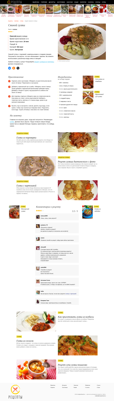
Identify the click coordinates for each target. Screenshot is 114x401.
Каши (76, 2)
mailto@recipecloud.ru (100, 395)
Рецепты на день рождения (87, 16)
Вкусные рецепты (110, 15)
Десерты (52, 2)
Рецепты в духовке (95, 15)
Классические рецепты (19, 15)
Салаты (91, 2)
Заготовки (61, 2)
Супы (104, 2)
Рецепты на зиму (103, 15)
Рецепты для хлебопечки (72, 15)
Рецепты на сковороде (49, 15)
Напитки (83, 2)
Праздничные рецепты (34, 15)
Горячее (44, 2)
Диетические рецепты (41, 15)
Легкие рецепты (3, 15)
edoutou (15, 29)
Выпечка (36, 2)
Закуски (70, 2)
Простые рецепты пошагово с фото (15, 392)
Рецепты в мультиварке (11, 15)
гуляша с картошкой (70, 293)
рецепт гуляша (18, 36)
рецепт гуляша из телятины (44, 62)
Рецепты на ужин (64, 15)
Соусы (97, 2)
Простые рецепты (26, 15)
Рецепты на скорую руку (80, 15)
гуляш (12, 122)
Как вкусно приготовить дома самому (14, 2)
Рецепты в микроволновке (57, 15)
